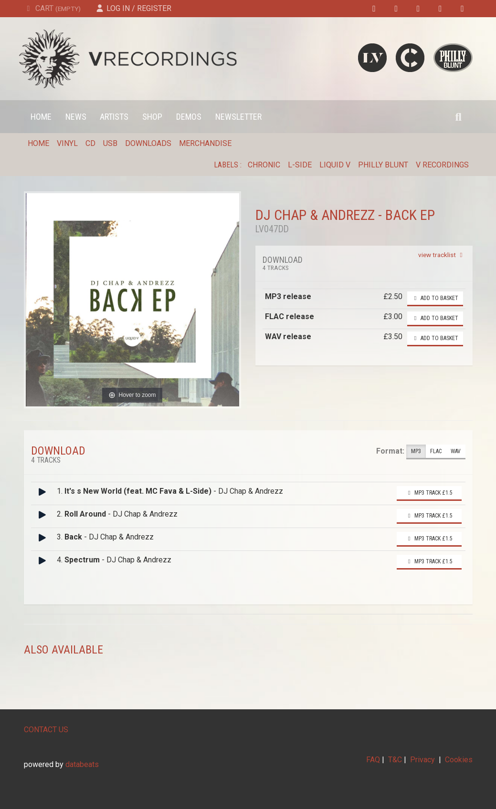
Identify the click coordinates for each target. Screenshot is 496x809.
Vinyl (67, 143)
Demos (188, 117)
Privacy (422, 759)
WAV (456, 451)
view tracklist (441, 255)
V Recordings (442, 164)
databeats (82, 764)
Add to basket (435, 298)
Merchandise (205, 143)
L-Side (300, 164)
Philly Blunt (383, 164)
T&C (395, 759)
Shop (152, 117)
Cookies (459, 759)
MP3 (416, 451)
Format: (390, 451)
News (75, 117)
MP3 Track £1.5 (429, 492)
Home (41, 117)
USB (110, 143)
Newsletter (238, 117)
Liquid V (334, 164)
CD (90, 143)
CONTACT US (46, 729)
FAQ (373, 759)
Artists (114, 117)
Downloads (148, 143)
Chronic (264, 164)
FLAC (436, 451)
